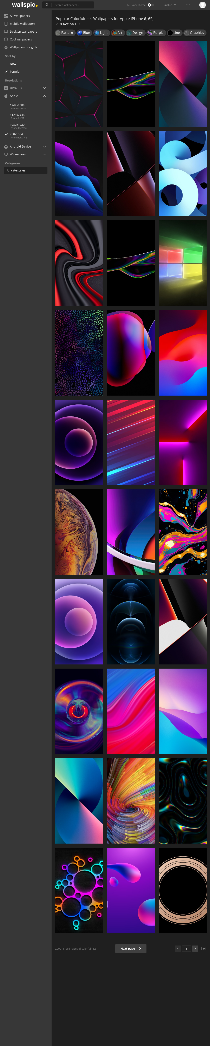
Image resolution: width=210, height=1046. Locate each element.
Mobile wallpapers (19, 24)
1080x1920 (17, 124)
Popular (15, 71)
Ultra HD (13, 88)
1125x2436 (17, 114)
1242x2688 (17, 105)
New (13, 64)
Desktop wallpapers (20, 31)
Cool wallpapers (18, 39)
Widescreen (15, 154)
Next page (130, 948)
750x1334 (31, 134)
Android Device (17, 146)
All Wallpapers (17, 16)
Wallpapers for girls (20, 47)
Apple (11, 96)
